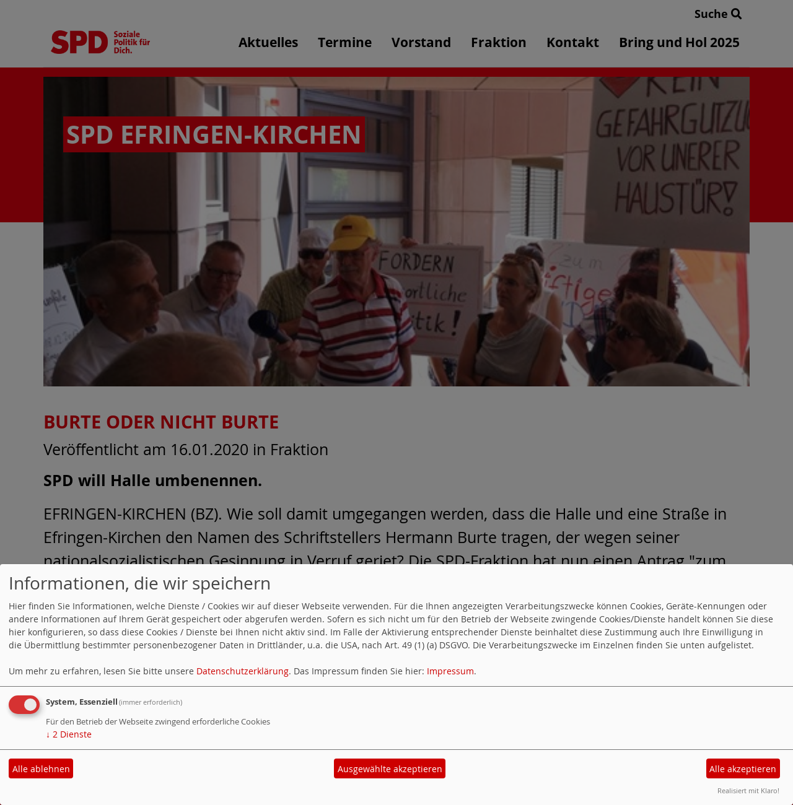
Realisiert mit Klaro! (748, 790)
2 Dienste (69, 734)
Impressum (450, 671)
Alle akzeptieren (742, 769)
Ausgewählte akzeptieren (390, 769)
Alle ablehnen (41, 769)
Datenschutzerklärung (242, 671)
